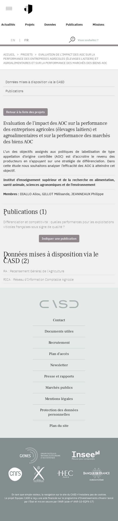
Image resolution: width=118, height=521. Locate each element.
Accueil (9, 54)
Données (50, 24)
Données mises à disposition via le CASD (34, 82)
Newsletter (59, 365)
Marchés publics (59, 387)
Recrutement (59, 342)
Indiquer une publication (59, 239)
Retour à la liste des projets (25, 112)
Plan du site (59, 425)
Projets (29, 24)
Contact (59, 320)
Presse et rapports (59, 376)
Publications (74, 24)
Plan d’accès (59, 353)
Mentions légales (59, 398)
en (13, 40)
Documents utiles (59, 331)
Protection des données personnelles (59, 412)
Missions (98, 24)
